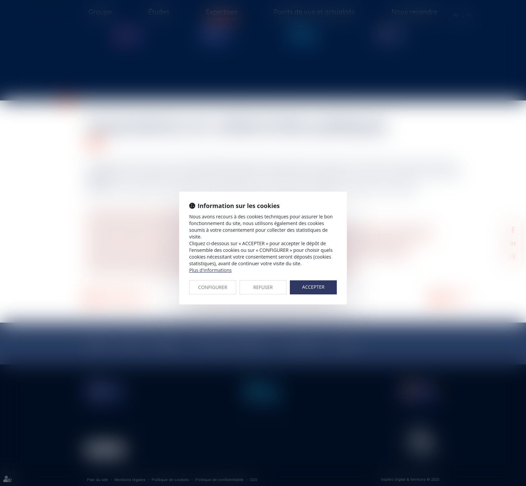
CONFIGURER (212, 287)
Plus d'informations (210, 270)
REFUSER (263, 287)
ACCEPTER (313, 287)
